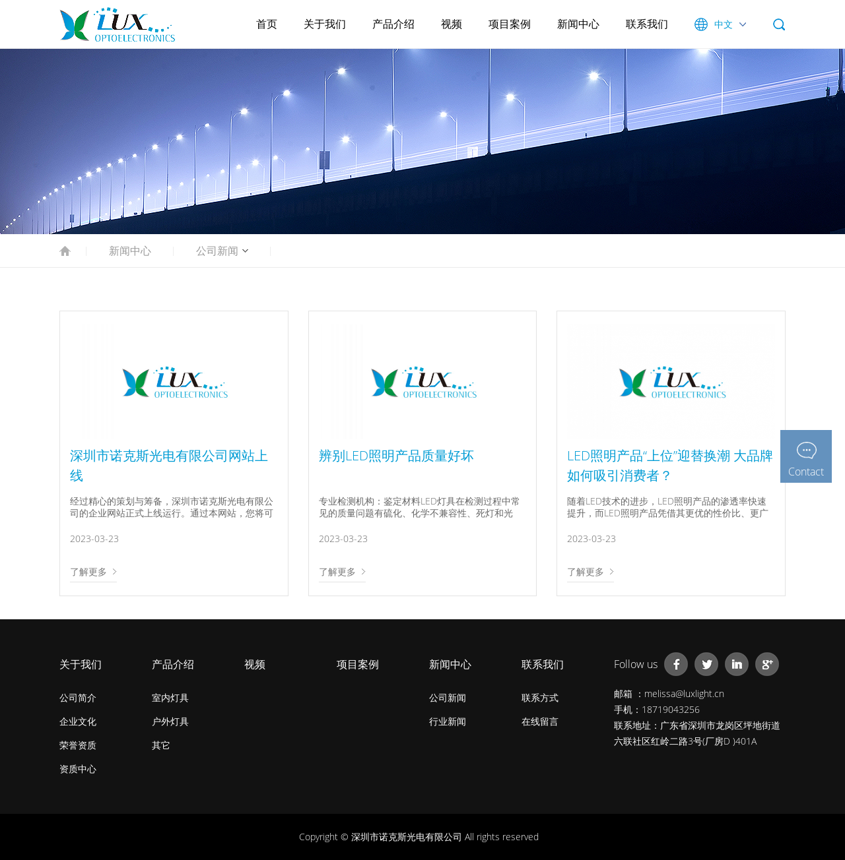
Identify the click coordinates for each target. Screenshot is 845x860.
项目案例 (510, 23)
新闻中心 (578, 23)
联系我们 (647, 23)
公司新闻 (217, 250)
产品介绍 (393, 23)
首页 (266, 23)
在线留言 (540, 721)
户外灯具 (170, 721)
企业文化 (77, 721)
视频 (451, 23)
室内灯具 (170, 697)
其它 (161, 745)
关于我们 (325, 23)
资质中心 (77, 768)
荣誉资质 (77, 745)
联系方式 (540, 697)
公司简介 (77, 697)
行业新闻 (447, 721)
